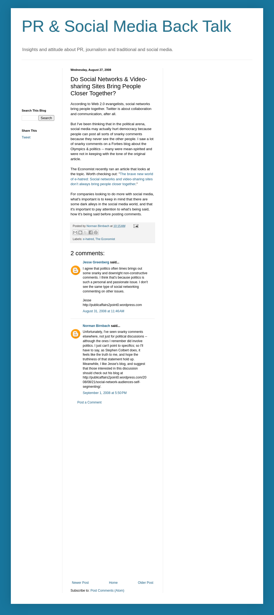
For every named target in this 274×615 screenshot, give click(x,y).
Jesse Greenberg (96, 262)
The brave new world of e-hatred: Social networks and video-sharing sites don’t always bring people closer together (112, 179)
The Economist (105, 239)
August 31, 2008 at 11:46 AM (103, 311)
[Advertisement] (38, 84)
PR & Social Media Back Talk (126, 26)
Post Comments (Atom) (107, 590)
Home (113, 583)
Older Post (145, 583)
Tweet (26, 137)
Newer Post (80, 583)
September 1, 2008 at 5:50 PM (105, 393)
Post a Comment (89, 402)
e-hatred (88, 239)
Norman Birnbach (96, 326)
